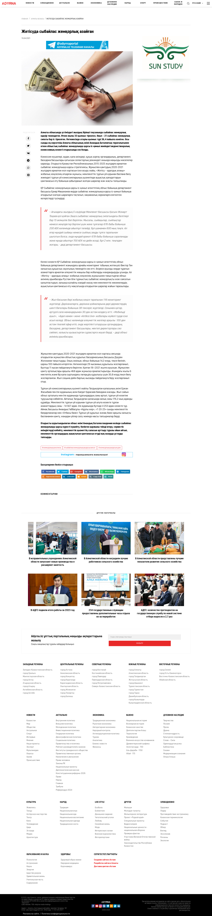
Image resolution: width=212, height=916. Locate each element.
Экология (164, 839)
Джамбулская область (139, 694)
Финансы (97, 745)
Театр (29, 815)
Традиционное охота (69, 822)
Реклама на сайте (31, 912)
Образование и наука (38, 852)
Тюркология (131, 732)
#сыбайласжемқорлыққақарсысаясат (79, 448)
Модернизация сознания (174, 752)
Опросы (30, 752)
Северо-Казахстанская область (106, 684)
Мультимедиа (32, 748)
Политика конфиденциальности (56, 912)
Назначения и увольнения (67, 755)
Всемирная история (135, 722)
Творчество (168, 719)
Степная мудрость (171, 732)
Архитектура (32, 835)
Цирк (29, 825)
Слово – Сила (169, 738)
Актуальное (32, 728)
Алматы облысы (37, 19)
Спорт (143, 3)
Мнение (30, 738)
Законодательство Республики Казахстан (138, 842)
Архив (29, 755)
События (164, 819)
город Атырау (29, 684)
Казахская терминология (171, 815)
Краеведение (132, 735)
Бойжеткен (100, 809)
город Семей (165, 668)
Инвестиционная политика (68, 728)
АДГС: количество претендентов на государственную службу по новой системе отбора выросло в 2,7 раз (159, 613)
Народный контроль (101, 728)
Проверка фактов (132, 832)
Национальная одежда (70, 819)
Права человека (63, 758)
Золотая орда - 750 (134, 745)
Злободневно (47, 3)
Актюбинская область (32, 688)
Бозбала (98, 806)
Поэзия (166, 722)
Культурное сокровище (173, 735)
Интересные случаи (104, 829)
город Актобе (29, 691)
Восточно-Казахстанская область (174, 674)
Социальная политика (65, 738)
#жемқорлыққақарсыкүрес (109, 448)
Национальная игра (68, 809)
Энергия (30, 868)
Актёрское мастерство (37, 812)
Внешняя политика (64, 722)
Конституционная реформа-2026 (70, 771)
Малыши (128, 806)
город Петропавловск (101, 681)
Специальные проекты (134, 819)
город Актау (28, 678)
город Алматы (135, 668)
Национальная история (136, 719)
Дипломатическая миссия (67, 768)
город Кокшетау (67, 674)
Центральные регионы (71, 662)
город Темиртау (67, 691)
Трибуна (59, 785)
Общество (31, 725)
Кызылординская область (140, 701)
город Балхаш (66, 694)
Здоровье (164, 806)
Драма (166, 728)
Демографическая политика (68, 735)
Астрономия (32, 861)
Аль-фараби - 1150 (134, 748)
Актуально (64, 3)
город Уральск (29, 671)
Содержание (32, 881)
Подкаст (164, 822)
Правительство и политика (68, 742)
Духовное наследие (112, 3)
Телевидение (32, 822)
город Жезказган (68, 688)
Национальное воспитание (72, 815)
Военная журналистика (105, 832)
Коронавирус (66, 864)
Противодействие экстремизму (174, 812)
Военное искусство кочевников (140, 738)
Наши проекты (33, 742)
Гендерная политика (65, 732)
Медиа (29, 832)
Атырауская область (32, 681)
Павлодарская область (102, 678)
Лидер (163, 809)
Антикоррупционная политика (106, 732)
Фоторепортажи (102, 835)
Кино (29, 819)
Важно (80, 3)
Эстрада (30, 829)
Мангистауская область (33, 674)
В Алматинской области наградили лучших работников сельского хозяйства (106, 560)
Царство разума (34, 871)
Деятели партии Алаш (136, 728)
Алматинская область (138, 671)
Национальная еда (68, 812)
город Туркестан (136, 688)
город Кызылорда (136, 698)
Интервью (31, 735)
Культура (31, 800)
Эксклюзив (165, 832)
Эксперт (30, 745)
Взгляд (163, 829)
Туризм (96, 735)
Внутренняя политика (65, 719)
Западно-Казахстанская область (37, 668)
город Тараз (134, 691)
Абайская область (167, 678)
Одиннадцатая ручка (172, 742)
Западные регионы (33, 662)
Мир (28, 722)
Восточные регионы (169, 662)
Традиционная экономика (104, 719)
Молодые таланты (132, 809)
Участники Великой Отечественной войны (139, 836)
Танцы (29, 809)
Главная (24, 19)
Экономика (96, 3)
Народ (128, 3)
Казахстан (31, 719)
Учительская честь (35, 878)
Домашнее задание (103, 812)
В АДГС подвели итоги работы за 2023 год (52, 610)
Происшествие (160, 3)
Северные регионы (101, 662)
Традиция (64, 806)
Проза (166, 725)
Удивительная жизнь (36, 874)
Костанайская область (102, 671)
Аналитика (97, 738)
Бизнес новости (100, 742)
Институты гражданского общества (72, 748)
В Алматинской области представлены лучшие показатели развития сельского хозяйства (159, 560)
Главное (59, 781)
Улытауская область (69, 684)
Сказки (166, 748)
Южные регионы (137, 662)
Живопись (31, 806)
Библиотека (168, 745)
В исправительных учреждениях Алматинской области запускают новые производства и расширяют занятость (52, 561)
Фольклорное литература (135, 812)
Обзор (163, 825)
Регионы (164, 835)
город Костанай (99, 668)
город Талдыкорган (137, 674)
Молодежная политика (66, 725)
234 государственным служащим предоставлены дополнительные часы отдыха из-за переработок (106, 613)
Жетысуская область (138, 678)
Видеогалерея (130, 822)
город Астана (66, 668)
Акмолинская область (70, 671)
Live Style (100, 800)
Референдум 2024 (64, 788)
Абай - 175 (130, 752)
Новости (30, 3)
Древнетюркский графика (138, 742)
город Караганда (67, 678)
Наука (29, 864)
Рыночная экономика (102, 722)
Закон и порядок (178, 3)
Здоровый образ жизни (71, 858)
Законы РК (60, 761)
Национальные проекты (66, 765)
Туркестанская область (139, 684)
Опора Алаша (169, 755)
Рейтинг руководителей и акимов (70, 745)
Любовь (98, 819)
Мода (97, 825)
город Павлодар (99, 674)
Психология (32, 858)
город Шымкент (136, 681)
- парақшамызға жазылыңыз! (84, 454)
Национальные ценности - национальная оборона (135, 826)
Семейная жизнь (102, 822)
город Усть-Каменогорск (170, 671)
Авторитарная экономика (104, 725)
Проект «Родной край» (134, 815)
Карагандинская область (71, 681)
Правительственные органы (68, 752)
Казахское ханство (134, 725)
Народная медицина (70, 861)
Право (58, 775)
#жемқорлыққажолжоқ (51, 448)
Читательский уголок (104, 815)
